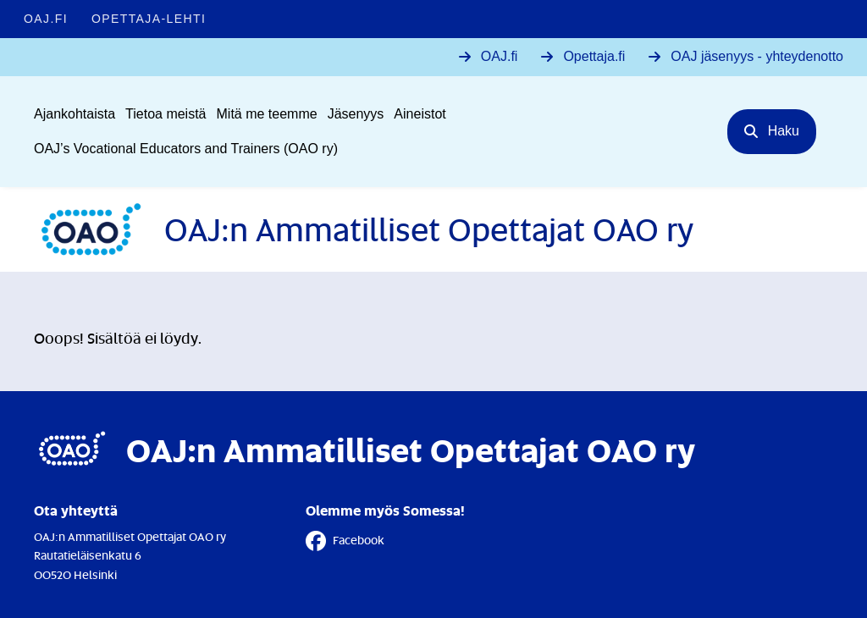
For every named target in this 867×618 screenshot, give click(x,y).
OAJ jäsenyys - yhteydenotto (757, 56)
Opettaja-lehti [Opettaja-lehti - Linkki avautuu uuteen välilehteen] (148, 18)
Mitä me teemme (267, 114)
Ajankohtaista (74, 114)
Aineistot (419, 114)
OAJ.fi (499, 56)
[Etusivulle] (363, 229)
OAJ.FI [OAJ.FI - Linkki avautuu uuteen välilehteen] (46, 18)
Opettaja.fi (594, 56)
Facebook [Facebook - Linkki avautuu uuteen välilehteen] (345, 541)
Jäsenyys (356, 114)
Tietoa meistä (165, 114)
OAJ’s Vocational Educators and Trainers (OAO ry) (186, 148)
